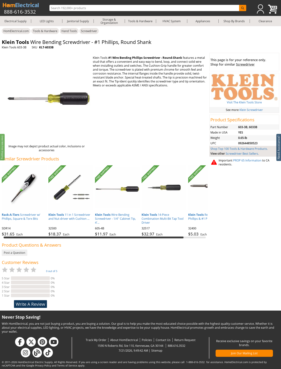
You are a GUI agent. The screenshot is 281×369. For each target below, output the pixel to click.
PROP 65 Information (247, 160)
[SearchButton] (242, 8)
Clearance (265, 21)
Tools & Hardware (140, 21)
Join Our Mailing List (244, 353)
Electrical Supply (15, 21)
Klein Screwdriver (251, 110)
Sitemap (156, 351)
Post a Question (14, 253)
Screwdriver (89, 31)
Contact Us (163, 340)
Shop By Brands (234, 21)
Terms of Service (67, 365)
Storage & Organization (109, 21)
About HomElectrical (124, 340)
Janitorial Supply (78, 21)
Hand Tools (69, 31)
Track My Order (96, 340)
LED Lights (47, 21)
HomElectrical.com (16, 31)
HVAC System (172, 21)
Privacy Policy (43, 365)
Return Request (185, 340)
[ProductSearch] (144, 8)
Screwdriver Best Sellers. (242, 154)
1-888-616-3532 (195, 362)
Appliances (203, 21)
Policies (147, 340)
